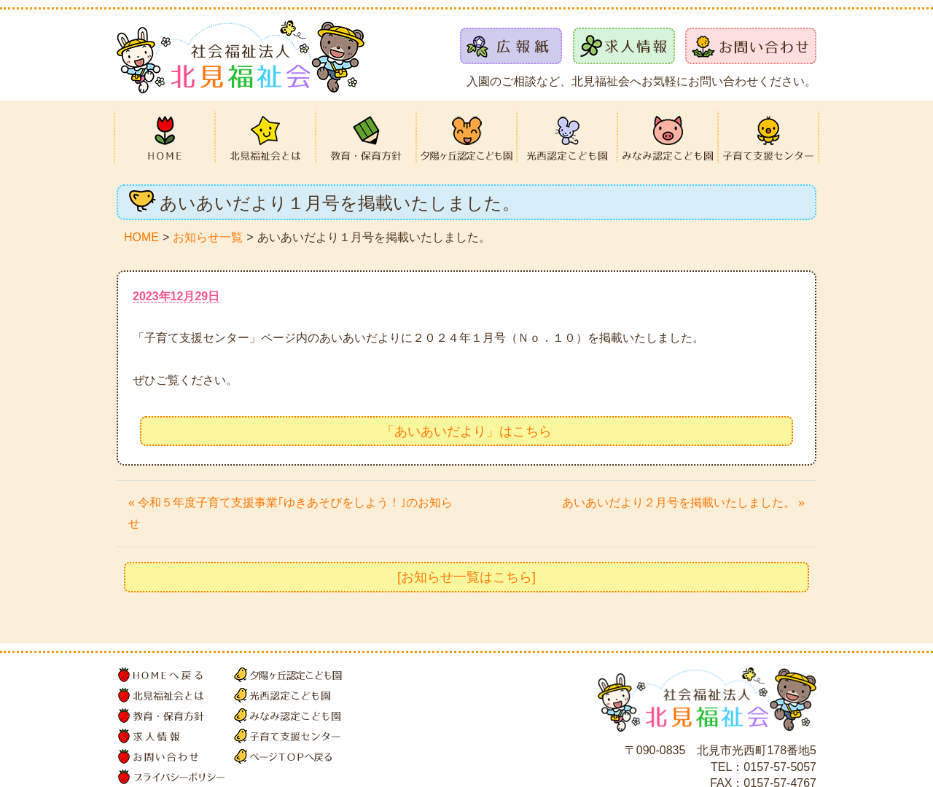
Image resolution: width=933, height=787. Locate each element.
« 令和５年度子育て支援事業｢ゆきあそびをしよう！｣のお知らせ (290, 513)
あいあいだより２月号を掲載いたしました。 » (683, 502)
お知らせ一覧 (208, 237)
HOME (141, 237)
